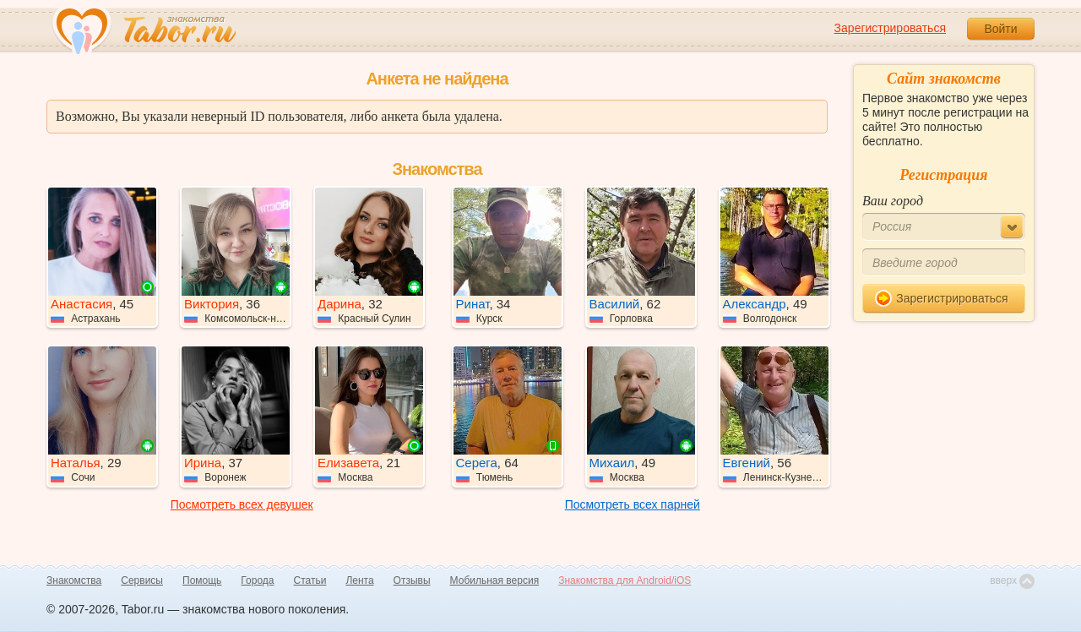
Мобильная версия (495, 580)
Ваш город (892, 200)
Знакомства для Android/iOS (624, 580)
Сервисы (142, 580)
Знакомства (73, 580)
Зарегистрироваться (890, 28)
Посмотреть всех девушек (242, 504)
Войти (1000, 28)
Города (257, 580)
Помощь (201, 580)
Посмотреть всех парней (632, 504)
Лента (359, 580)
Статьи (310, 580)
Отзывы (412, 580)
